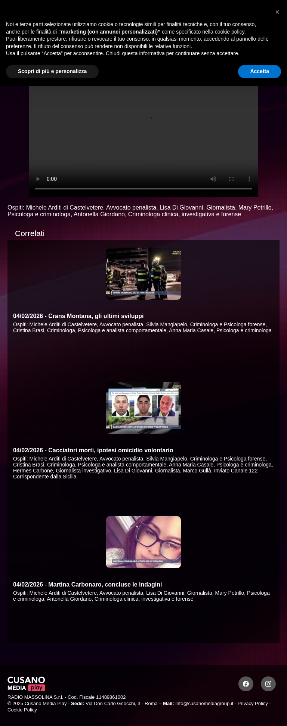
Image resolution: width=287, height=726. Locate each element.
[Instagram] (268, 683)
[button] (277, 12)
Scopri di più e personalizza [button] (52, 71)
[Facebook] (245, 683)
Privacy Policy (253, 703)
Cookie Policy (22, 710)
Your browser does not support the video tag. (143, 132)
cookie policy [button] (229, 32)
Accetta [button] (259, 71)
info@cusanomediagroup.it (204, 703)
